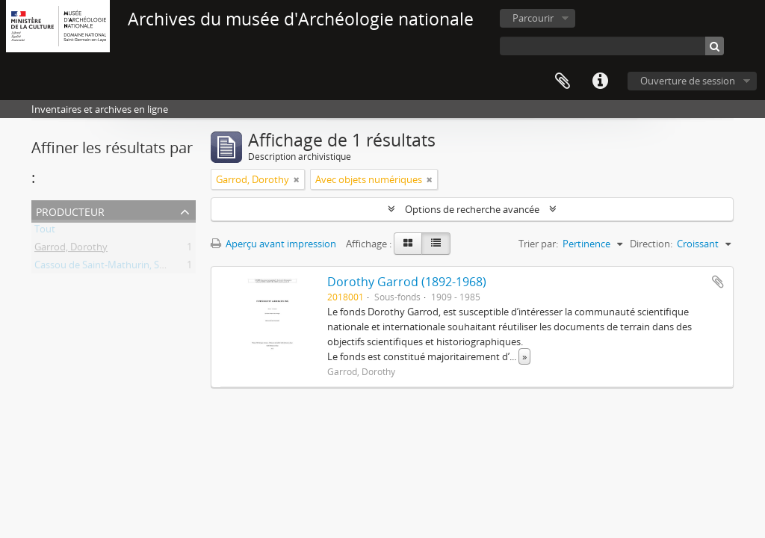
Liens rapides (600, 81)
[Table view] (435, 243)
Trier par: (538, 243)
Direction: (651, 243)
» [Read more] (524, 356)
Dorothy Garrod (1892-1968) (406, 281)
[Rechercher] (714, 46)
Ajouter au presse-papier (717, 281)
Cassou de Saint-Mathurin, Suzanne (113, 267)
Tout (44, 231)
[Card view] (408, 243)
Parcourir (533, 18)
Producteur (70, 210)
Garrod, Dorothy (71, 249)
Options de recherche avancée (472, 209)
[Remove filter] (297, 179)
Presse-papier (562, 81)
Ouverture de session (687, 80)
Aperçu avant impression (273, 243)
